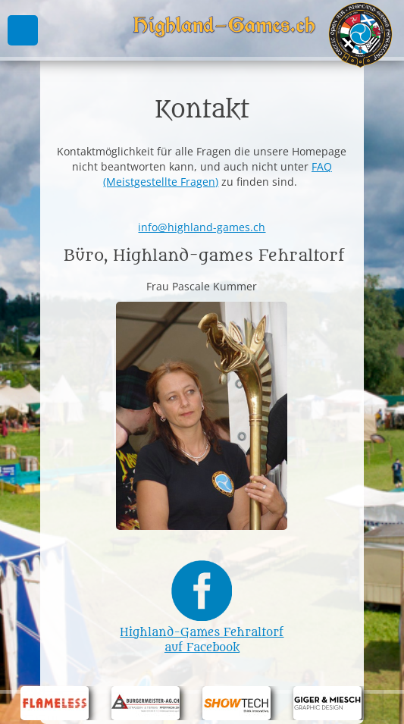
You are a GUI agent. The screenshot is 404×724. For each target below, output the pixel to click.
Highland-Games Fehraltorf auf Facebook (201, 632)
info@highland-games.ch (201, 227)
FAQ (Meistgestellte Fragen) (217, 174)
